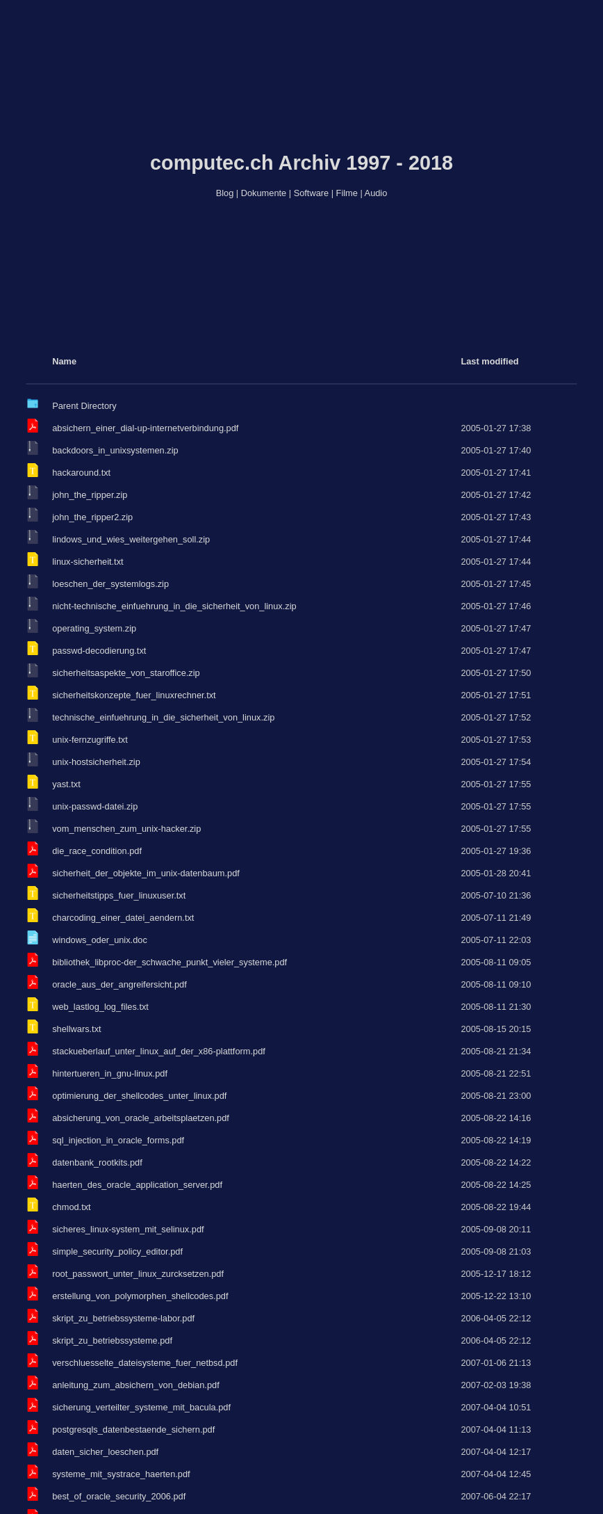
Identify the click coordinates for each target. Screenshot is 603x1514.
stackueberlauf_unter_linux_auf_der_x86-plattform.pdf (158, 1051)
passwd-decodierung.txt (99, 650)
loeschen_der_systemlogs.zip (110, 584)
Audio (376, 193)
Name (64, 361)
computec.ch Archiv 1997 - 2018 (301, 163)
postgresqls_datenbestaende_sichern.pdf (133, 1429)
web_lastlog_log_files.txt (100, 1006)
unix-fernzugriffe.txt (90, 739)
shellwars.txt (76, 1029)
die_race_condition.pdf (97, 851)
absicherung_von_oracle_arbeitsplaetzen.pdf (140, 1118)
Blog (225, 193)
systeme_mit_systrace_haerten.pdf (121, 1474)
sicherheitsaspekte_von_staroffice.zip (125, 673)
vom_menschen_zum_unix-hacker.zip (126, 828)
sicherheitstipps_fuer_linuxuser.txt (118, 895)
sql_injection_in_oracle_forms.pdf (118, 1140)
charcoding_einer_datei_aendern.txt (123, 917)
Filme (347, 193)
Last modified (489, 361)
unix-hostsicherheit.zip (96, 762)
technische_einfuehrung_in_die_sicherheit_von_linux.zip (163, 717)
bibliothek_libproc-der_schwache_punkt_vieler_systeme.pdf (169, 962)
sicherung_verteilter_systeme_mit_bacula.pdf (141, 1407)
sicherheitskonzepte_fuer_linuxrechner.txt (133, 695)
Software (311, 193)
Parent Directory (84, 406)
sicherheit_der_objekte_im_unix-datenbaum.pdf (146, 873)
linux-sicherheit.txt (87, 561)
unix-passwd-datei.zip (95, 806)
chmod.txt (71, 1207)
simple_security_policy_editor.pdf (117, 1251)
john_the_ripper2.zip (92, 517)
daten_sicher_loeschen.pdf (105, 1452)
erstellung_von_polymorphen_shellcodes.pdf (140, 1296)
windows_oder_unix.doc (99, 940)
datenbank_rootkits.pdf (97, 1162)
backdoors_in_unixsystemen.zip (115, 450)
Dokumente (263, 193)
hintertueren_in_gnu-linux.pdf (109, 1073)
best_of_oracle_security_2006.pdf (118, 1496)
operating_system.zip (94, 628)
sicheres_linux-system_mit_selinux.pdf (128, 1229)
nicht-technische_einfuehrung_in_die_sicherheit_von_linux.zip (174, 606)
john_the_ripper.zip (89, 495)
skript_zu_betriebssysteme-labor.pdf (123, 1318)
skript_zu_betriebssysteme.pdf (112, 1340)
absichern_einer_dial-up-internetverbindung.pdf (145, 428)
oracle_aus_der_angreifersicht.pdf (119, 984)
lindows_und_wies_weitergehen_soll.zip (131, 539)
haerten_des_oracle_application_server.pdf (137, 1184)
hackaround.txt (81, 472)
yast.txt (66, 784)
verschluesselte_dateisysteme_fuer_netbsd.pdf (145, 1363)
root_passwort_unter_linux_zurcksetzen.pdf (138, 1274)
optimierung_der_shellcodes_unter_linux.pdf (139, 1095)
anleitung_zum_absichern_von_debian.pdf (135, 1385)
